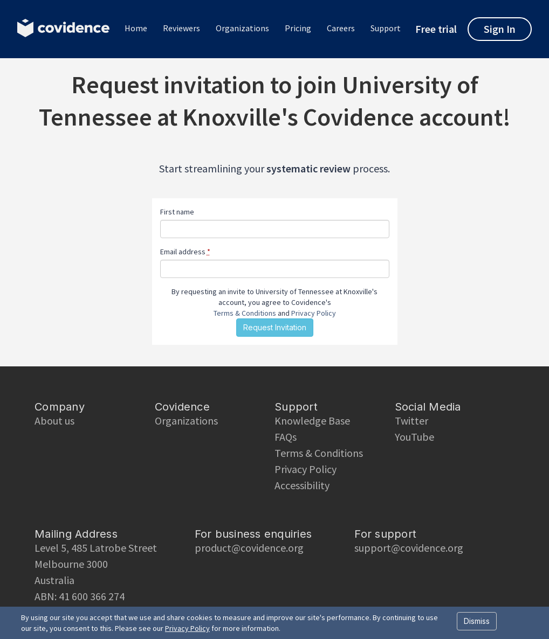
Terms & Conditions (245, 313)
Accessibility (302, 485)
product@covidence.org (249, 547)
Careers (341, 28)
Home (136, 28)
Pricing (298, 28)
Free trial (436, 29)
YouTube (414, 436)
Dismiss (477, 621)
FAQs (285, 436)
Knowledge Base (312, 420)
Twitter (411, 420)
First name (177, 212)
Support (385, 28)
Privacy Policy (313, 313)
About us (54, 420)
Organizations (242, 28)
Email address (185, 251)
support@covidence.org (408, 547)
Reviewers (181, 28)
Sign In (500, 29)
